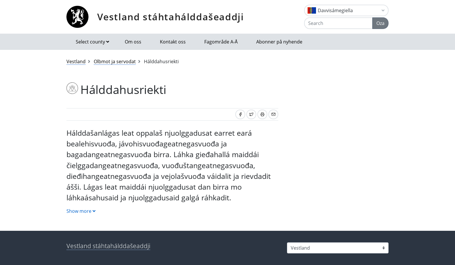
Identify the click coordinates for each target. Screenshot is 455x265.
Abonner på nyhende (279, 42)
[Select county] (338, 247)
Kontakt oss (173, 42)
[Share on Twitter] (251, 114)
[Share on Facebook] (240, 114)
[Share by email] (273, 114)
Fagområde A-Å (221, 42)
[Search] (338, 23)
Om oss (133, 42)
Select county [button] (90, 42)
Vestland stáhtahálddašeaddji (170, 16)
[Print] (262, 114)
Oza (380, 23)
